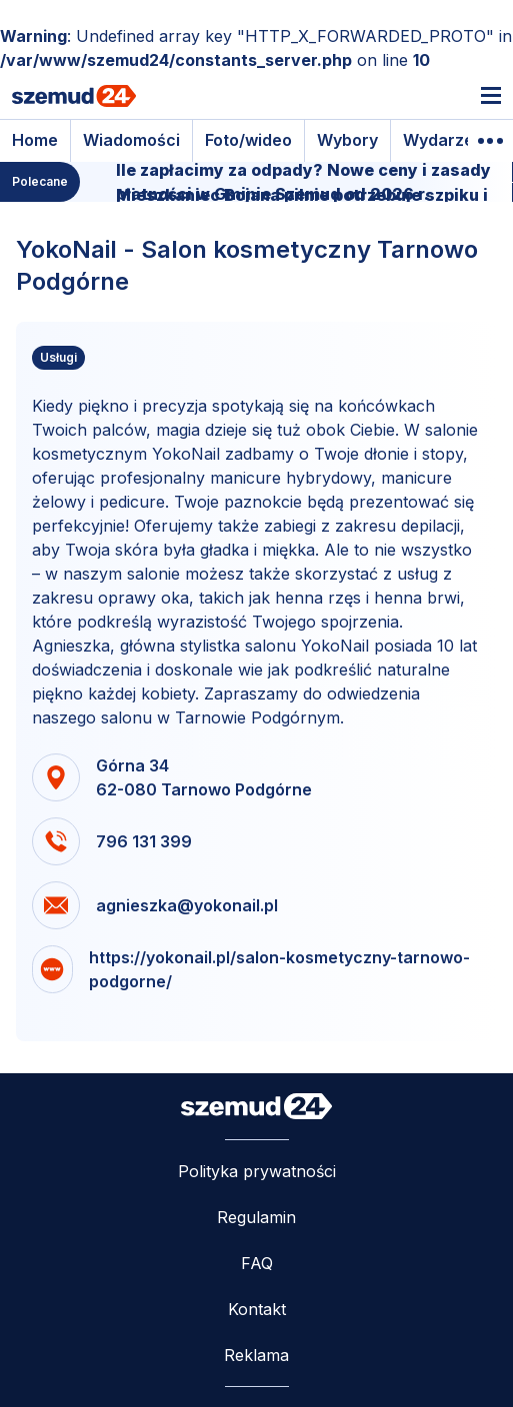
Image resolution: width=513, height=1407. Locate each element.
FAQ (257, 1263)
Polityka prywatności (257, 1171)
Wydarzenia (450, 140)
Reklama (256, 1355)
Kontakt (257, 1309)
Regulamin (256, 1217)
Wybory (347, 140)
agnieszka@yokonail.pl (187, 905)
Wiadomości (131, 140)
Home (35, 140)
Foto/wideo (248, 140)
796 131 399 (144, 841)
